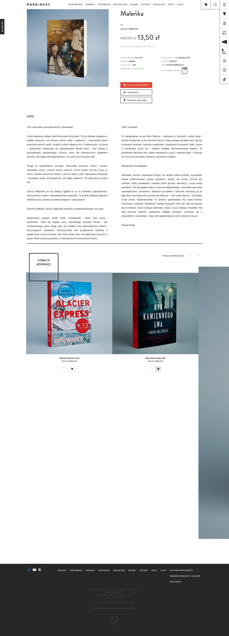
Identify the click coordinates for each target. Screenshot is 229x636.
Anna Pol (139, 57)
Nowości (90, 4)
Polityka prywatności (181, 570)
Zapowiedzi (104, 4)
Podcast (62, 570)
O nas (180, 4)
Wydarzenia (76, 4)
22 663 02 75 (118, 597)
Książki (134, 4)
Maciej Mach (106, 608)
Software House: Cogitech (124, 608)
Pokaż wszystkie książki (173, 256)
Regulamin (175, 581)
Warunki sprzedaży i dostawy (185, 576)
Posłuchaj (159, 4)
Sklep (171, 4)
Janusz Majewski (129, 29)
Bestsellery (120, 4)
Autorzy (145, 4)
